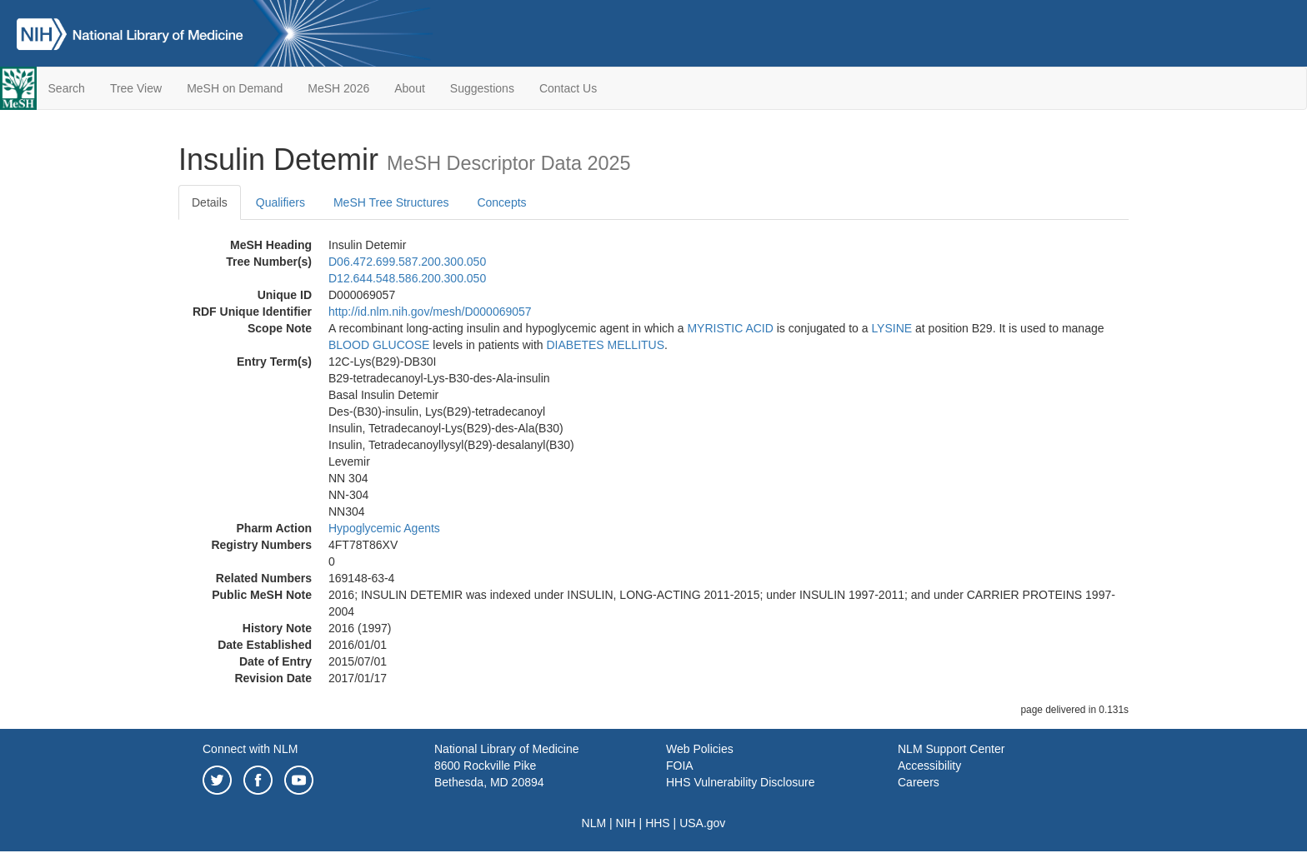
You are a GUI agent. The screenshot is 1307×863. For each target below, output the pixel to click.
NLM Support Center (951, 749)
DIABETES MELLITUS (605, 345)
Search (66, 88)
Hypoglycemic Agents (384, 528)
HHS (657, 823)
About (409, 88)
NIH (626, 823)
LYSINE (891, 328)
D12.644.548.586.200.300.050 (407, 278)
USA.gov (702, 823)
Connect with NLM (250, 749)
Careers (918, 782)
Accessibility (929, 765)
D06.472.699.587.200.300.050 (407, 261)
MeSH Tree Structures (391, 202)
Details (210, 202)
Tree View (136, 88)
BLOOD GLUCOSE (378, 345)
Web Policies (700, 749)
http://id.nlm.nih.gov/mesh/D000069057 (430, 311)
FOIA (680, 765)
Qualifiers (280, 202)
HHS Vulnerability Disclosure (740, 782)
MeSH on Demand (235, 88)
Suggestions (482, 88)
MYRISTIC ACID (730, 328)
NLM (594, 823)
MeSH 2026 (338, 88)
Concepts (501, 202)
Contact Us (568, 88)
